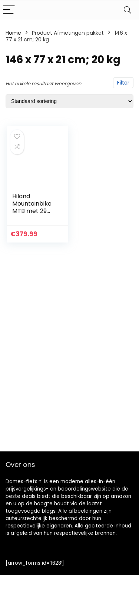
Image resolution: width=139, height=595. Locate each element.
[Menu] (9, 10)
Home (13, 33)
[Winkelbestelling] (69, 101)
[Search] (127, 10)
